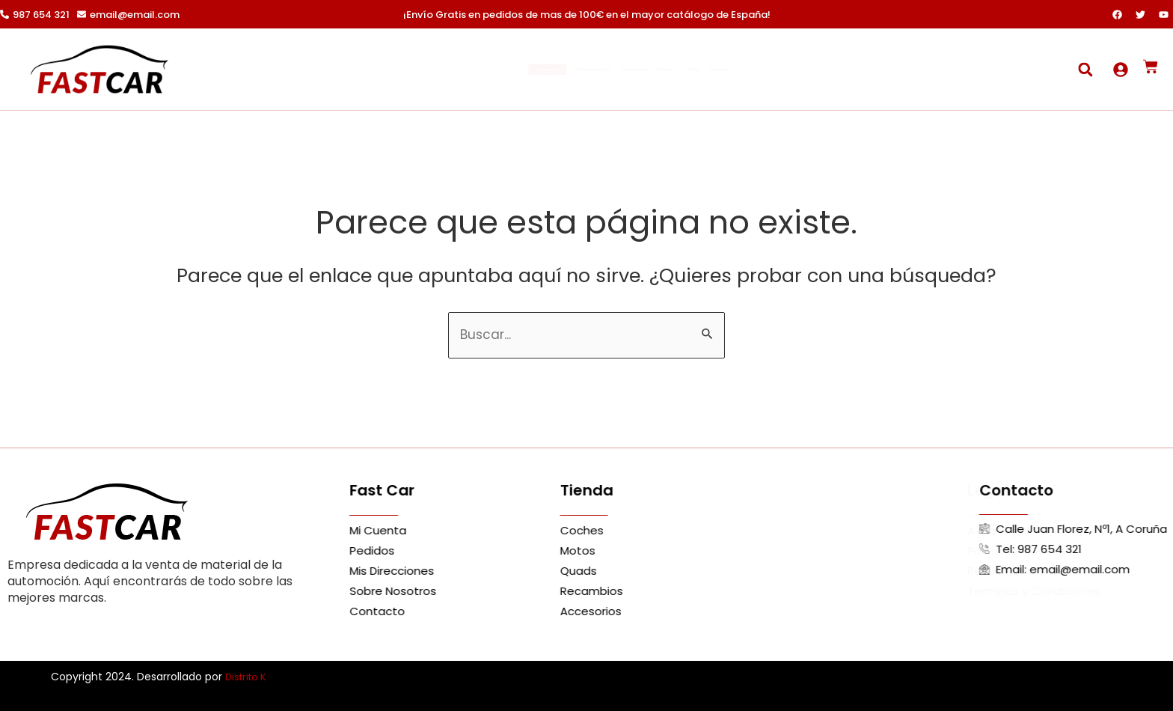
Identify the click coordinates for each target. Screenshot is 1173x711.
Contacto (814, 69)
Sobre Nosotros (551, 69)
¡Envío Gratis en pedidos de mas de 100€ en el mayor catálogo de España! (587, 14)
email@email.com (135, 14)
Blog (761, 69)
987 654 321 (41, 14)
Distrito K (248, 676)
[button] (1085, 69)
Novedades (636, 69)
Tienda (708, 69)
